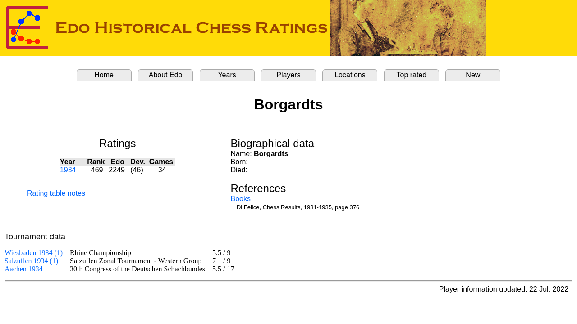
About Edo (166, 75)
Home (104, 75)
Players (288, 75)
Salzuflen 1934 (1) (31, 261)
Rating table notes (56, 193)
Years (227, 75)
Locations (350, 75)
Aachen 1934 (24, 269)
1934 (68, 170)
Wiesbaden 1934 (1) (34, 252)
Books (241, 198)
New (473, 75)
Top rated (412, 75)
